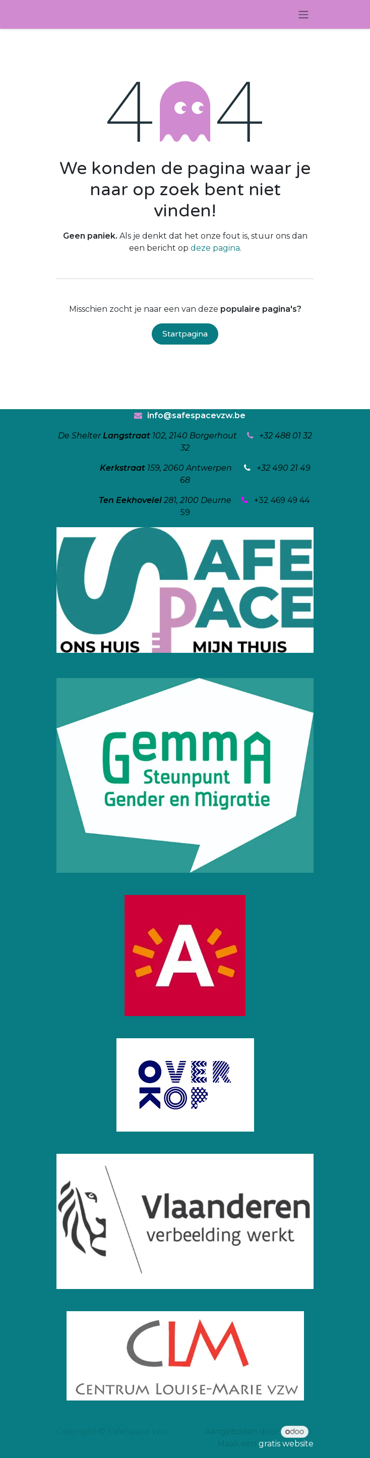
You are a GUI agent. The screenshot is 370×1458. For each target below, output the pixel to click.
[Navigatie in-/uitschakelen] (303, 14)
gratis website (286, 1443)
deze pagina (215, 248)
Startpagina (185, 334)
